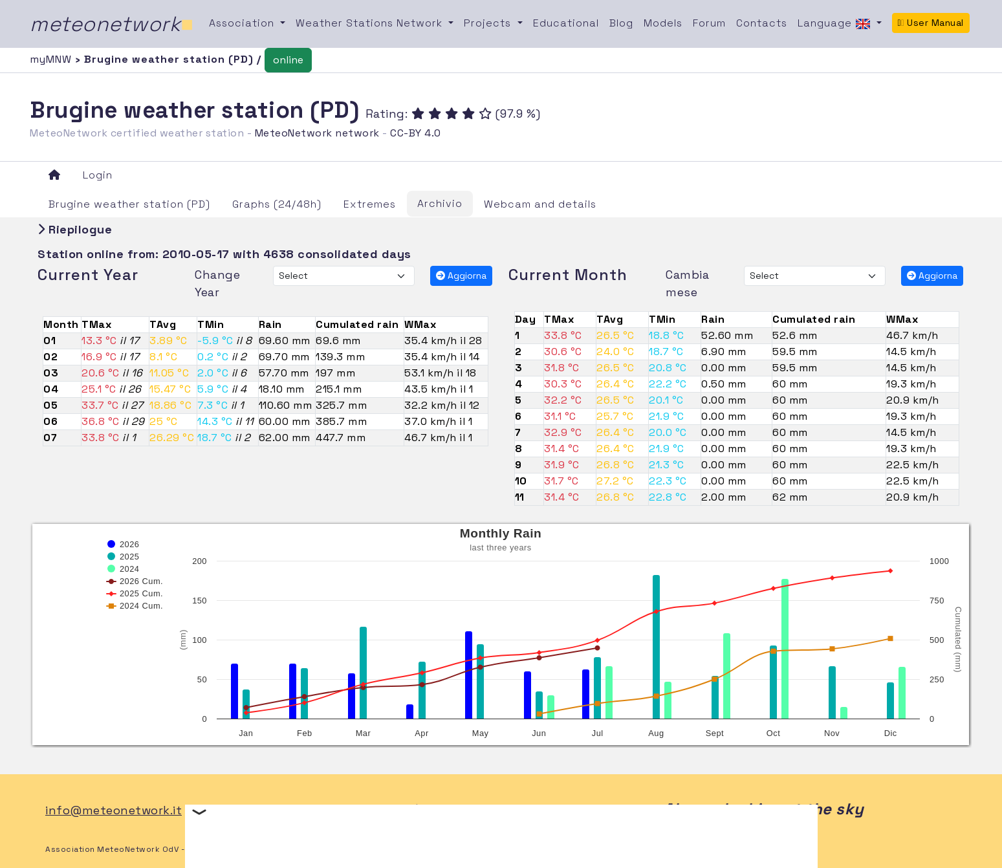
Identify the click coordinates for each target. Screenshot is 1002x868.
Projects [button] (489, 23)
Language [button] (836, 24)
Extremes (369, 204)
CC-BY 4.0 (415, 133)
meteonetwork (111, 24)
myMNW (52, 59)
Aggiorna (461, 275)
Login (98, 175)
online (288, 60)
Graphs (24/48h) (276, 204)
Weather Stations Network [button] (371, 23)
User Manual (931, 22)
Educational (566, 23)
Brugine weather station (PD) (129, 204)
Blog (621, 23)
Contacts (761, 23)
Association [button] (243, 23)
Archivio (440, 203)
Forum (709, 23)
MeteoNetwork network (317, 133)
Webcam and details (540, 204)
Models (663, 23)
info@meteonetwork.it (113, 810)
